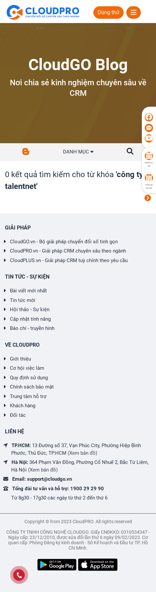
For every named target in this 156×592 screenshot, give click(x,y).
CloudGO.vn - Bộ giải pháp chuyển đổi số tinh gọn (64, 242)
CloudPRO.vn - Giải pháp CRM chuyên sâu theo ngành (68, 251)
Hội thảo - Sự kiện (29, 309)
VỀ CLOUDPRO (22, 345)
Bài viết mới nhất (28, 291)
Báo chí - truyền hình (32, 328)
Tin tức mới (22, 300)
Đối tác (18, 415)
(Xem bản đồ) (82, 453)
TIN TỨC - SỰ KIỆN (27, 277)
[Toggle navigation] (133, 12)
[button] (130, 151)
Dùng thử (108, 12)
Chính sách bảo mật (32, 387)
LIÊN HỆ (14, 431)
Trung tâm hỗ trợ (28, 396)
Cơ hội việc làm (27, 368)
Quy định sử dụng (29, 378)
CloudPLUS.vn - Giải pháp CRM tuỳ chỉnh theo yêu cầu (69, 260)
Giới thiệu (20, 359)
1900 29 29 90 (87, 489)
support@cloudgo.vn (49, 479)
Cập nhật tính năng (30, 319)
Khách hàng (22, 406)
